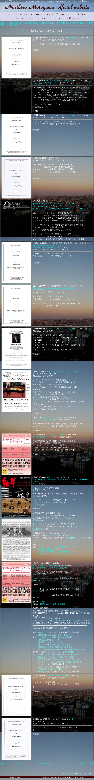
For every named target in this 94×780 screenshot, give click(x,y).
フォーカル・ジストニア (38, 18)
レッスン (19, 18)
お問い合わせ (73, 18)
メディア (58, 18)
